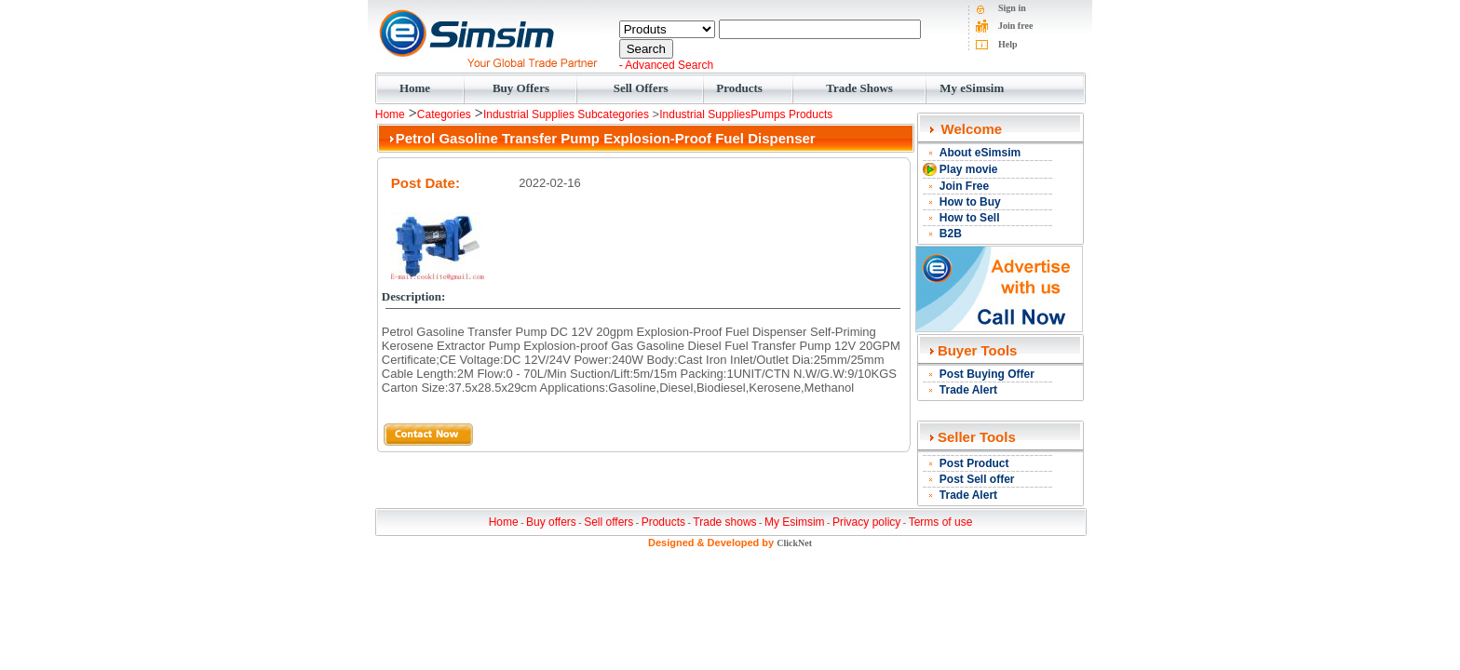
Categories (444, 114)
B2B (951, 233)
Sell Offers (641, 88)
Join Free (964, 186)
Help (1008, 44)
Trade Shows (859, 88)
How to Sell (970, 217)
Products (739, 88)
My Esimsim (794, 522)
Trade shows (724, 522)
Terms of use (941, 522)
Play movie (969, 169)
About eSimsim (980, 152)
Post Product (974, 463)
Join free (1015, 25)
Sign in (1012, 8)
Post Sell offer (977, 479)
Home (414, 88)
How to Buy (970, 201)
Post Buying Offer (987, 374)
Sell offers (608, 522)
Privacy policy (866, 522)
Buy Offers (521, 88)
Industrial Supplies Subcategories (566, 114)
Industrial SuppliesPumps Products (745, 114)
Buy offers (551, 522)
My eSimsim (972, 88)
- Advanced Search (666, 65)
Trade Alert (968, 389)
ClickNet (794, 543)
